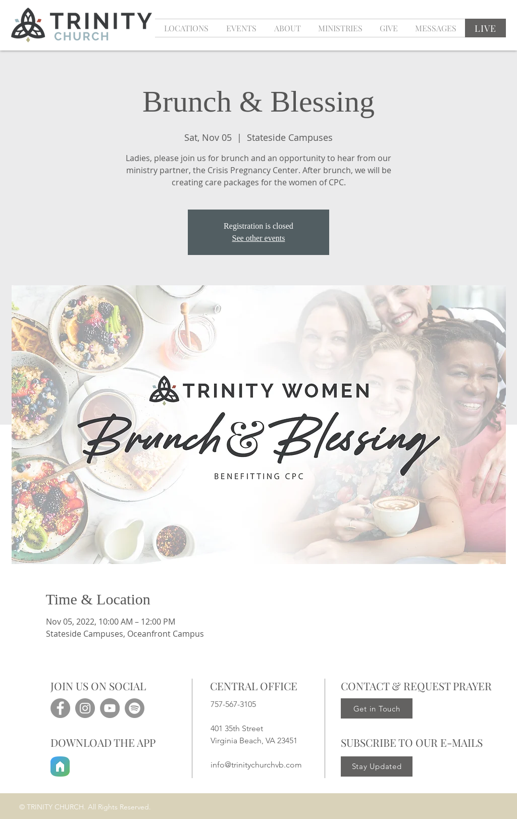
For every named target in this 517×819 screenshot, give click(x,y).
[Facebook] (60, 708)
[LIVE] (485, 28)
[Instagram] (85, 708)
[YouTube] (110, 708)
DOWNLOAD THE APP (103, 742)
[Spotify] (134, 708)
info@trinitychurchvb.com (256, 765)
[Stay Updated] (376, 766)
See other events (258, 238)
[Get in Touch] (376, 708)
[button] (241, 28)
